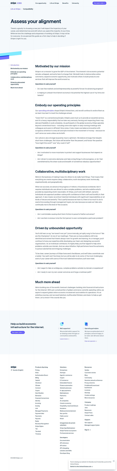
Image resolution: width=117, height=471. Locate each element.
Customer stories (90, 372)
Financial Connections (42, 398)
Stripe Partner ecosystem (68, 430)
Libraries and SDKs (66, 450)
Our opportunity (40, 3)
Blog (86, 375)
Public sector (64, 416)
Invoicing (38, 403)
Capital (37, 380)
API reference (64, 443)
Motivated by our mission (19, 68)
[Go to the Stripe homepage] (13, 367)
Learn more (64, 339)
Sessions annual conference (93, 380)
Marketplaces (64, 393)
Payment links (39, 413)
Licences (87, 390)
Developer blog (65, 453)
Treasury (38, 434)
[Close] (113, 461)
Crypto (37, 390)
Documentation (65, 440)
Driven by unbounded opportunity (18, 83)
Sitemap (87, 393)
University (75, 3)
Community (88, 378)
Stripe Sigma (39, 426)
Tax (36, 429)
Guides (87, 370)
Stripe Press (88, 413)
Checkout (38, 383)
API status (63, 445)
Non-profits (63, 413)
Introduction (15, 65)
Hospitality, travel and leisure (69, 406)
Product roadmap (90, 405)
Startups (63, 372)
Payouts (37, 418)
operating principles (46, 110)
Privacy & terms (90, 383)
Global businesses (66, 388)
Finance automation (66, 385)
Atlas (37, 372)
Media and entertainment (68, 411)
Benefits (65, 3)
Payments (38, 416)
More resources (90, 398)
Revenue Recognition (42, 424)
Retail (62, 418)
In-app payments (65, 390)
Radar (37, 421)
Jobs (19, 3)
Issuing (37, 406)
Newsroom (88, 410)
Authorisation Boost (41, 375)
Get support (88, 422)
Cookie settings (90, 395)
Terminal (38, 431)
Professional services (67, 433)
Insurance (63, 408)
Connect (38, 388)
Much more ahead (17, 88)
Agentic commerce (66, 375)
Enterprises (63, 370)
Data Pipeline (39, 393)
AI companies (64, 401)
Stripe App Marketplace (67, 428)
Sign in (88, 430)
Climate (37, 385)
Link (36, 408)
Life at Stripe (54, 3)
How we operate (91, 341)
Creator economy (65, 403)
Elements (38, 395)
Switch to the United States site (81, 466)
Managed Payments (41, 411)
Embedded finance (66, 383)
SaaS (61, 398)
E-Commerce (64, 380)
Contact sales (89, 415)
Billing (37, 378)
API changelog (64, 448)
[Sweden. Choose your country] (17, 370)
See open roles (99, 3)
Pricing (37, 370)
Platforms (63, 395)
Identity (37, 401)
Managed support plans (92, 425)
